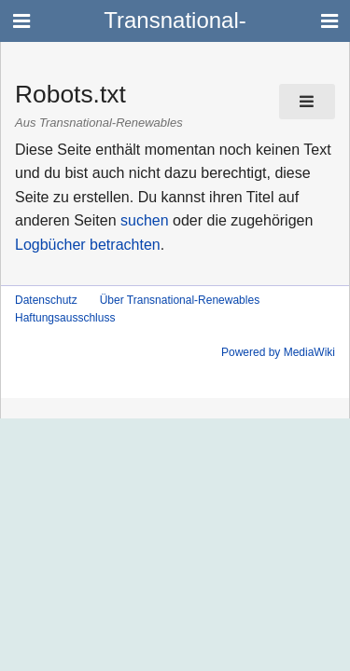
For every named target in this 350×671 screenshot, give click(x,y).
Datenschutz (46, 300)
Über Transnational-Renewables (179, 300)
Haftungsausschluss (65, 317)
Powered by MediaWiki (278, 352)
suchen (144, 220)
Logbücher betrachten (88, 245)
